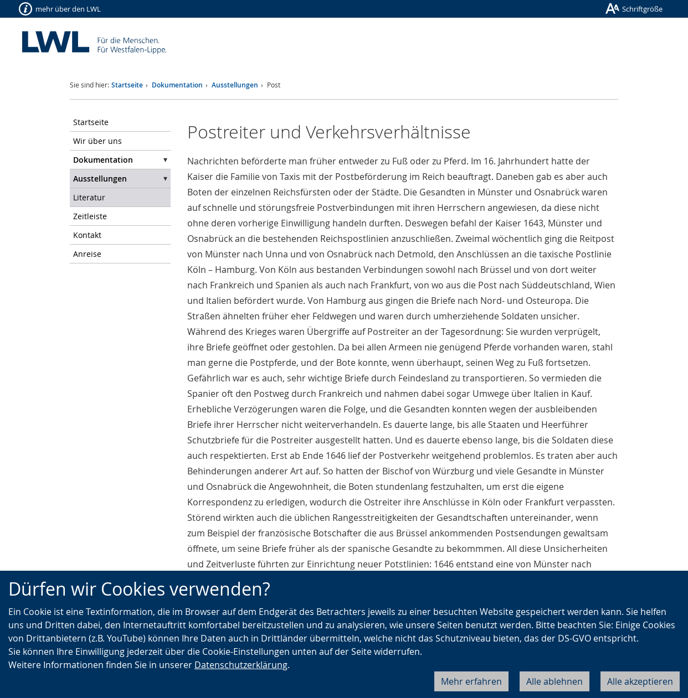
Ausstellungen (235, 85)
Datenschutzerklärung (240, 665)
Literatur (89, 197)
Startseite (127, 85)
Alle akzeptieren (640, 681)
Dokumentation (177, 85)
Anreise (87, 254)
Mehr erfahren (471, 681)
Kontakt (87, 235)
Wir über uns (97, 141)
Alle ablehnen (554, 681)
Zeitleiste (90, 216)
